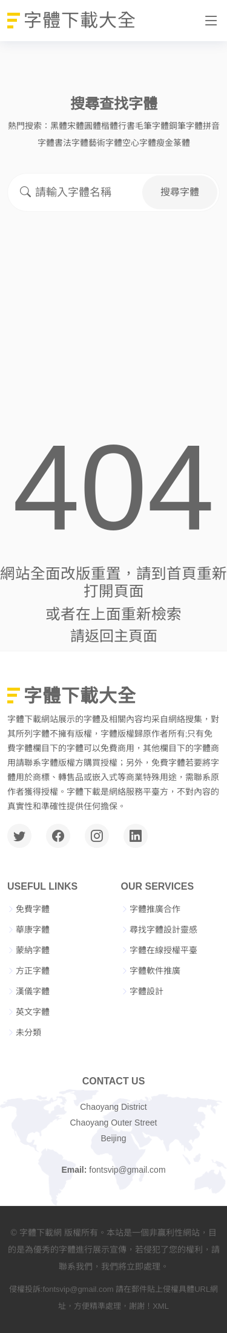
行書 (126, 126)
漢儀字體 (33, 991)
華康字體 (33, 929)
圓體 (92, 126)
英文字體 (33, 1012)
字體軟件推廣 (155, 970)
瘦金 (164, 143)
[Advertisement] (113, 291)
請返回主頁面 (113, 636)
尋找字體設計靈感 (163, 929)
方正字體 (33, 970)
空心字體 (139, 143)
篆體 (181, 143)
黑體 (58, 126)
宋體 (75, 126)
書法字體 (71, 143)
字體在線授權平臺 (163, 950)
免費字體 (33, 909)
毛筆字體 (152, 126)
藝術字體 (105, 143)
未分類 (28, 1032)
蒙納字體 (33, 950)
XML (161, 1306)
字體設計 (146, 991)
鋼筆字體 (186, 126)
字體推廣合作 (155, 909)
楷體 (109, 126)
